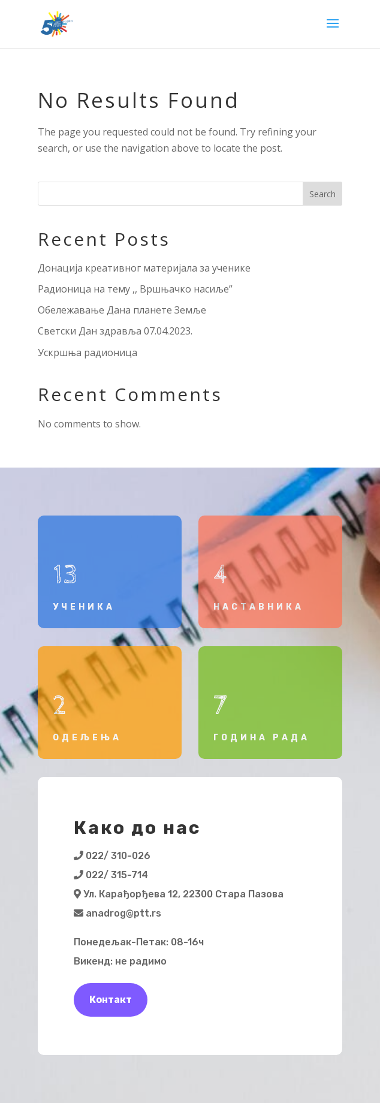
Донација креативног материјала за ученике (144, 268)
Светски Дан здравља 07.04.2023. (115, 330)
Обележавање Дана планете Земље (122, 310)
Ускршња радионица (87, 352)
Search (322, 194)
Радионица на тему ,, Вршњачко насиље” (135, 289)
